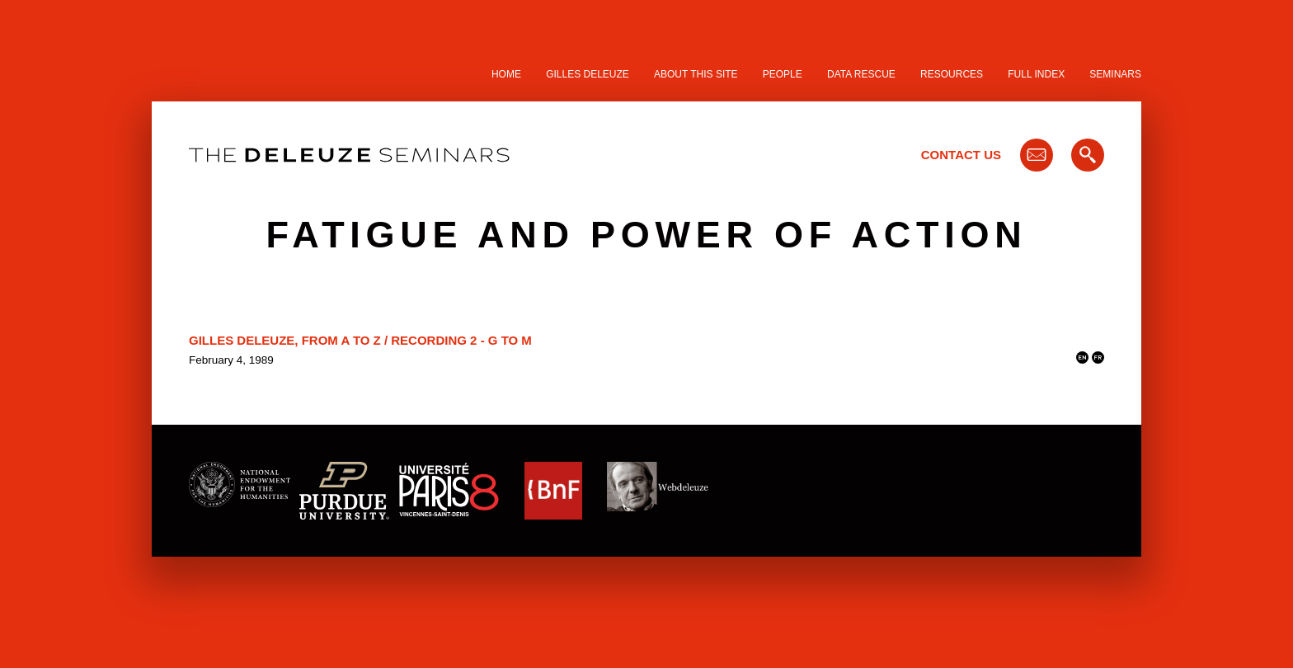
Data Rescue (861, 74)
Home (506, 74)
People (782, 74)
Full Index (1036, 74)
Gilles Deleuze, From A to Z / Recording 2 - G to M (360, 340)
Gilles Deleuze (587, 74)
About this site (696, 74)
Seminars (1115, 74)
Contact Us (961, 155)
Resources (951, 74)
